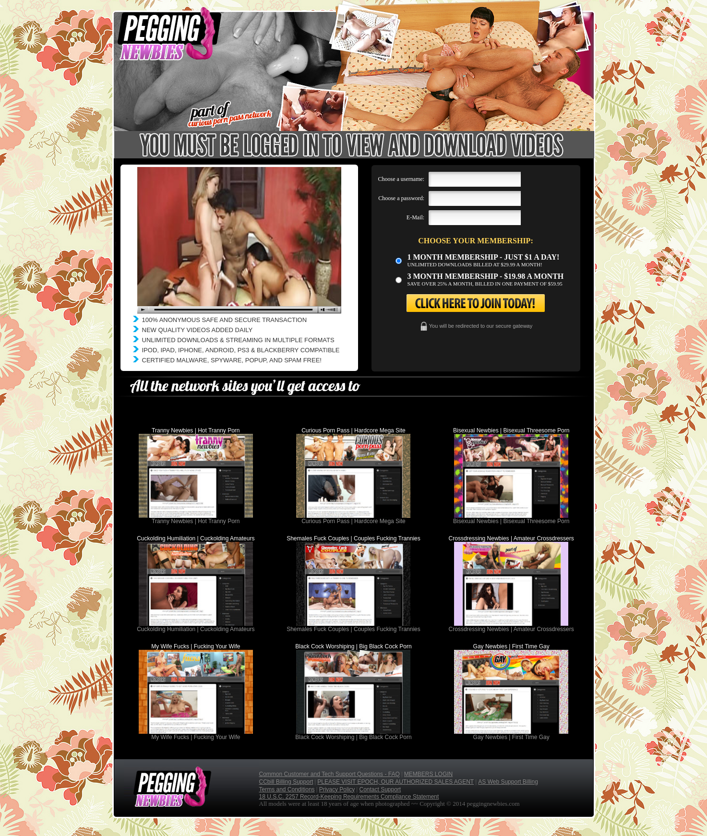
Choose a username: (401, 179)
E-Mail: (415, 217)
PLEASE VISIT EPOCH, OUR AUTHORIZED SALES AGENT (395, 781)
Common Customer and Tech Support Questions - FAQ (329, 774)
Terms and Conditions (287, 789)
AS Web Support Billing (508, 781)
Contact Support (380, 789)
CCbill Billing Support (286, 781)
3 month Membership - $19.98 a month (485, 276)
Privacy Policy (337, 789)
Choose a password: (401, 198)
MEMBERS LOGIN (428, 774)
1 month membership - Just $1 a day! (483, 257)
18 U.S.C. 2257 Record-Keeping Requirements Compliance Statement (349, 796)
